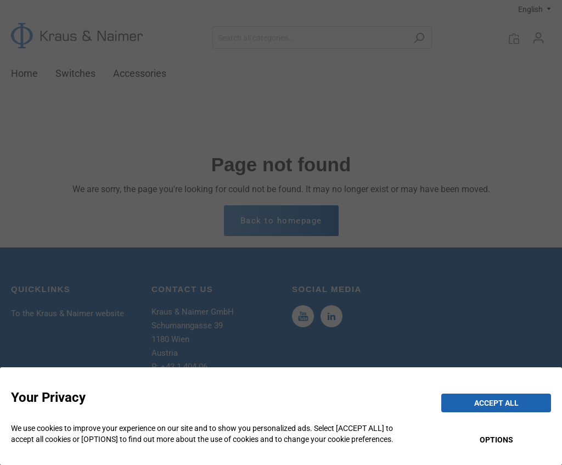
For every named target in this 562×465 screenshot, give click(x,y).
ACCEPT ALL (496, 403)
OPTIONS (496, 439)
